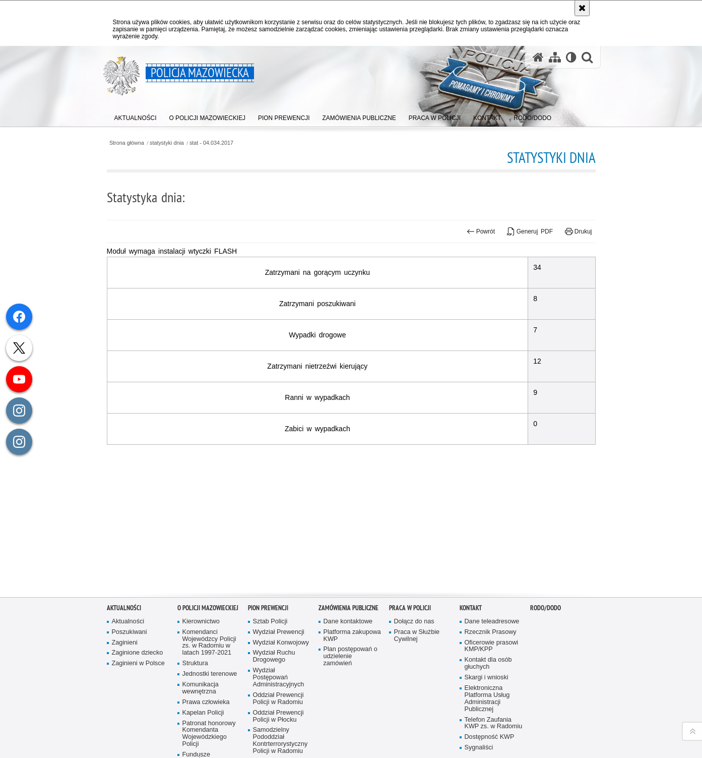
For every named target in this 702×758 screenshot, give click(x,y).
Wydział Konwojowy (281, 637)
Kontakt (471, 603)
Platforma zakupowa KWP (352, 630)
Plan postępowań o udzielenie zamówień (350, 652)
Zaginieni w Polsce (138, 659)
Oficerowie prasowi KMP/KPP (492, 641)
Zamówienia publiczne (348, 603)
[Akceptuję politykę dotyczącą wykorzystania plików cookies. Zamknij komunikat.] (582, 8)
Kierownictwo (201, 616)
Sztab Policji (270, 616)
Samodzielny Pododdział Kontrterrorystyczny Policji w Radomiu (280, 736)
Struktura (195, 659)
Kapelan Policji (203, 708)
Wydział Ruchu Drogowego (274, 652)
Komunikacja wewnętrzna (200, 683)
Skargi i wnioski (486, 673)
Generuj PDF (530, 231)
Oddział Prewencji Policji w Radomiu (278, 694)
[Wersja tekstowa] (571, 57)
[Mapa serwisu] (555, 57)
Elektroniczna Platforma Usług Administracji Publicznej (487, 694)
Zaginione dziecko (137, 648)
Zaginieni (125, 637)
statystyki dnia (167, 143)
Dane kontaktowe (348, 616)
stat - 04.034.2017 (211, 143)
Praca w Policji (410, 603)
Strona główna (126, 143)
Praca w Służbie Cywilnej (417, 630)
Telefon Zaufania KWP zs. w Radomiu (494, 718)
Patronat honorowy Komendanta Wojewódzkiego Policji (209, 729)
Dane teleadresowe (492, 616)
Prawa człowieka (206, 697)
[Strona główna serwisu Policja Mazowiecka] (538, 57)
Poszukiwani (129, 627)
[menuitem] (136, 116)
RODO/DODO (545, 603)
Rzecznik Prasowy (491, 627)
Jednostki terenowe (209, 669)
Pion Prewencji (268, 603)
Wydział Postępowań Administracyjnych (278, 673)
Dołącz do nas (414, 616)
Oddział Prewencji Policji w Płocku (278, 711)
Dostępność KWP (490, 732)
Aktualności (124, 603)
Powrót (481, 231)
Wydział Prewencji (278, 627)
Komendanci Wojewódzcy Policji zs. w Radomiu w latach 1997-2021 (209, 638)
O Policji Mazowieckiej (207, 603)
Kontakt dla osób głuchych (488, 659)
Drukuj (578, 231)
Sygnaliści (479, 743)
